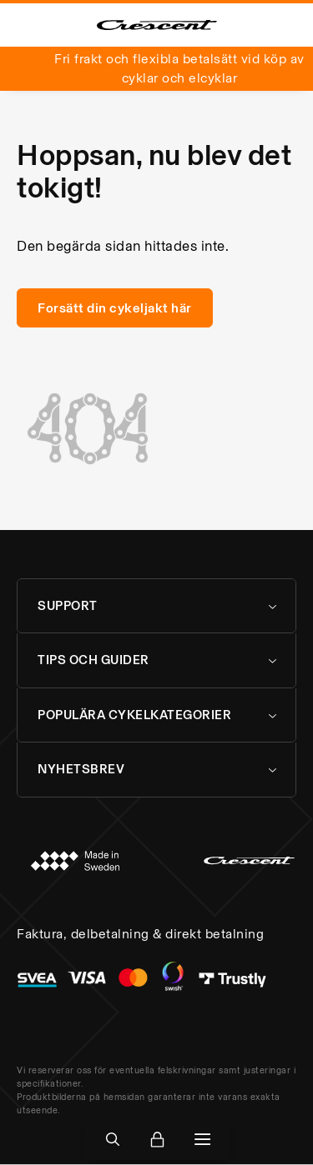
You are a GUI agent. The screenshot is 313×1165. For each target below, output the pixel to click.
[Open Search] (112, 1139)
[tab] (156, 606)
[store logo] (157, 25)
